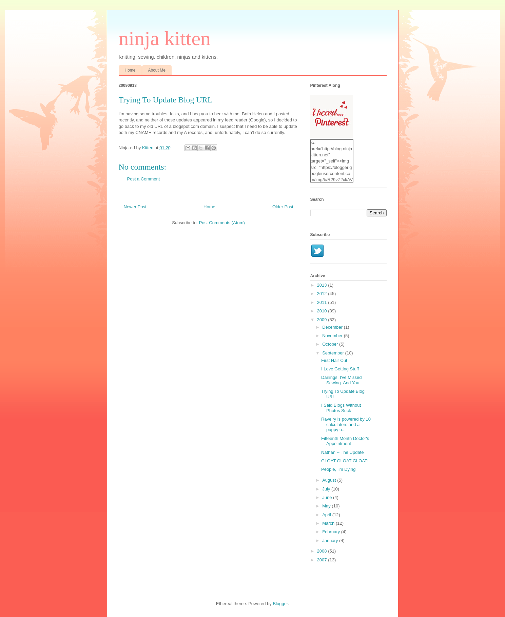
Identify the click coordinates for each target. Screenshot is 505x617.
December (333, 327)
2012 (322, 293)
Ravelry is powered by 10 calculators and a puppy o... (346, 424)
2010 (322, 310)
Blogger (280, 603)
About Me (157, 70)
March (329, 523)
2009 (322, 319)
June (327, 497)
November (333, 335)
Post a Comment (143, 178)
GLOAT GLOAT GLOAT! (345, 460)
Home (130, 70)
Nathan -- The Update (342, 452)
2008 (322, 551)
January (330, 540)
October (330, 344)
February (331, 531)
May (327, 505)
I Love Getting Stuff (340, 368)
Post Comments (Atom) (222, 222)
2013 (322, 285)
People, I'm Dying (338, 469)
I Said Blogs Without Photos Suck (341, 408)
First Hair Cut (334, 360)
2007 (322, 559)
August (329, 480)
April (327, 514)
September (333, 352)
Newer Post (135, 206)
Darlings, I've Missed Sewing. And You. (341, 380)
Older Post (282, 206)
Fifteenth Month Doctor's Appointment (345, 441)
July (326, 488)
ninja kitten (165, 38)
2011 (322, 302)
